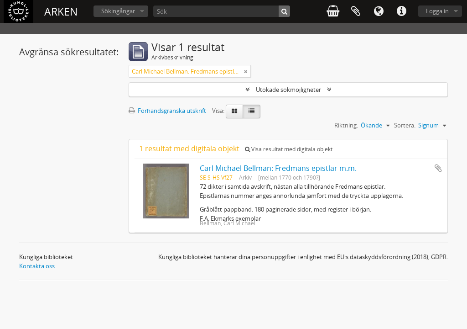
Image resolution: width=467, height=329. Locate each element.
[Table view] (251, 111)
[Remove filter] (246, 71)
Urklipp (355, 11)
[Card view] (234, 111)
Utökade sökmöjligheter (288, 89)
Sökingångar (118, 11)
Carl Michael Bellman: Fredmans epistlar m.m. (278, 168)
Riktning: (346, 125)
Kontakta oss (37, 266)
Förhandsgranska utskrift (167, 110)
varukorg (333, 11)
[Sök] (221, 11)
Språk (378, 11)
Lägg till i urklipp (438, 168)
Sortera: (404, 125)
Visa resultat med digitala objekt (288, 149)
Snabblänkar (401, 11)
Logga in (437, 11)
